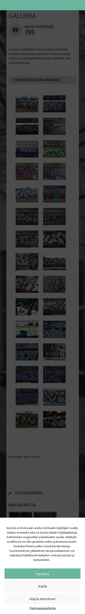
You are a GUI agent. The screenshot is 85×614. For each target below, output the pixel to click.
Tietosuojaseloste (42, 608)
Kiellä (42, 586)
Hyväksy (42, 573)
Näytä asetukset (42, 598)
